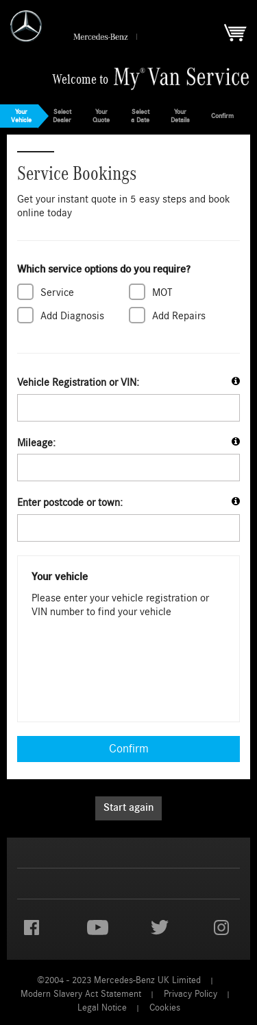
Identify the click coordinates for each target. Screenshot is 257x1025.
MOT (162, 292)
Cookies (164, 1007)
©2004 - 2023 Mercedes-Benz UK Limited (119, 980)
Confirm (129, 748)
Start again (128, 807)
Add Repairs (179, 315)
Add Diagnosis (72, 315)
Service (57, 292)
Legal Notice (102, 1007)
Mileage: (36, 443)
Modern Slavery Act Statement (81, 994)
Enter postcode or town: (70, 502)
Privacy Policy (190, 994)
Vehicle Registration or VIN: (78, 382)
